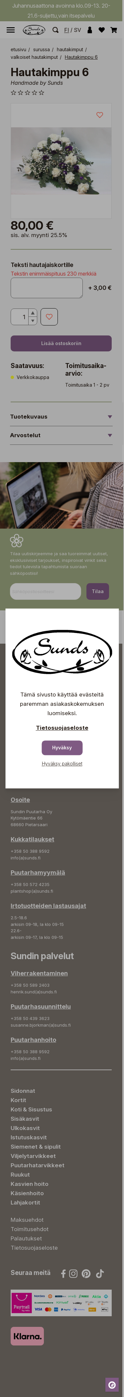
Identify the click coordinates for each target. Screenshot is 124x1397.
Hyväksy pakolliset (62, 764)
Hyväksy (62, 748)
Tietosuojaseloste (62, 728)
